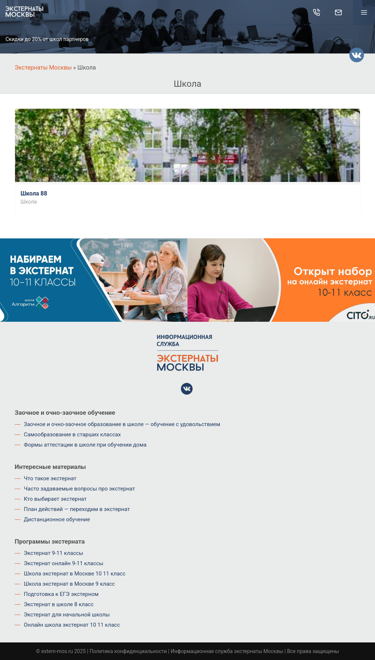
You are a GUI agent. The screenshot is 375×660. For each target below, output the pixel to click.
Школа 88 (34, 193)
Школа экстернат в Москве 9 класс (69, 584)
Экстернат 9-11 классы (53, 553)
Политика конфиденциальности (128, 651)
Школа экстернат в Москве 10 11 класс (75, 573)
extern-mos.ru (57, 651)
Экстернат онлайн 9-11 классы (63, 563)
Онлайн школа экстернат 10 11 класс (72, 625)
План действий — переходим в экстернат (77, 509)
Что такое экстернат (50, 478)
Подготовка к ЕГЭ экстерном (61, 594)
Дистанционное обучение (57, 519)
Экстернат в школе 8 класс (59, 604)
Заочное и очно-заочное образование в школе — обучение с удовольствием (122, 424)
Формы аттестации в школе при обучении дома (85, 444)
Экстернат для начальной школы (67, 614)
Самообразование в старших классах (72, 434)
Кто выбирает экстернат (55, 499)
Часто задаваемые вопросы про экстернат (79, 488)
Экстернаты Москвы (43, 67)
